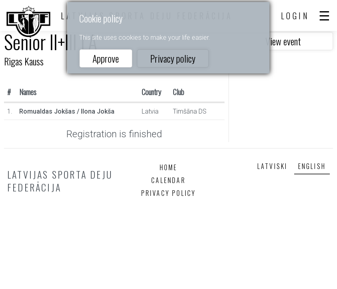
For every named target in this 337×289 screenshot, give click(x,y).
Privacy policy (172, 58)
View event (283, 41)
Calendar (168, 180)
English (312, 166)
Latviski (272, 166)
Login (295, 16)
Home (169, 167)
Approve (105, 58)
